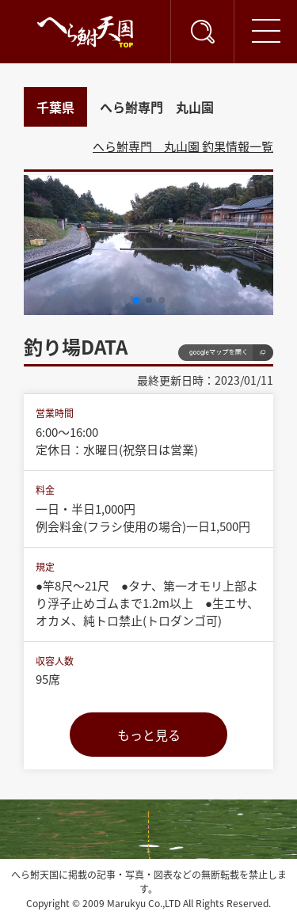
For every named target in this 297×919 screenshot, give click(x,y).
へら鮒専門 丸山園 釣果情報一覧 (183, 146)
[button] (136, 300)
